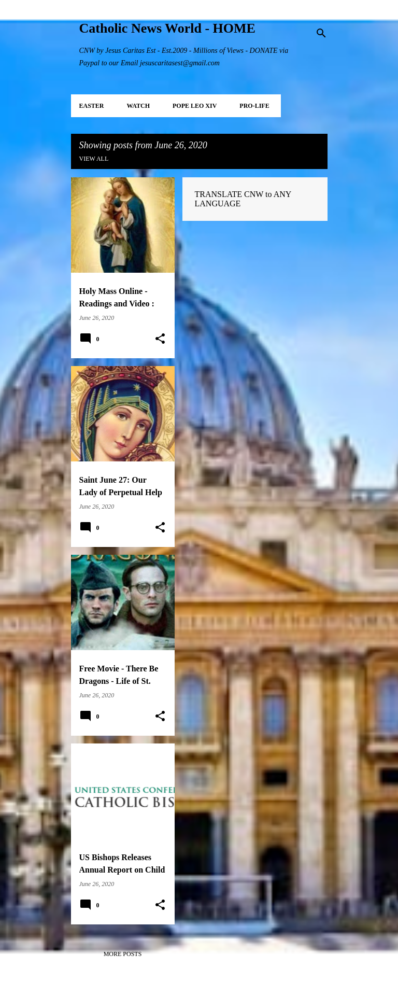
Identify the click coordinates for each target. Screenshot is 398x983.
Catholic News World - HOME (167, 28)
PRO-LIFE (254, 105)
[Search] (321, 33)
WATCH (138, 105)
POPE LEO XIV (195, 105)
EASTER (91, 105)
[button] (160, 339)
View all (94, 158)
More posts (123, 954)
